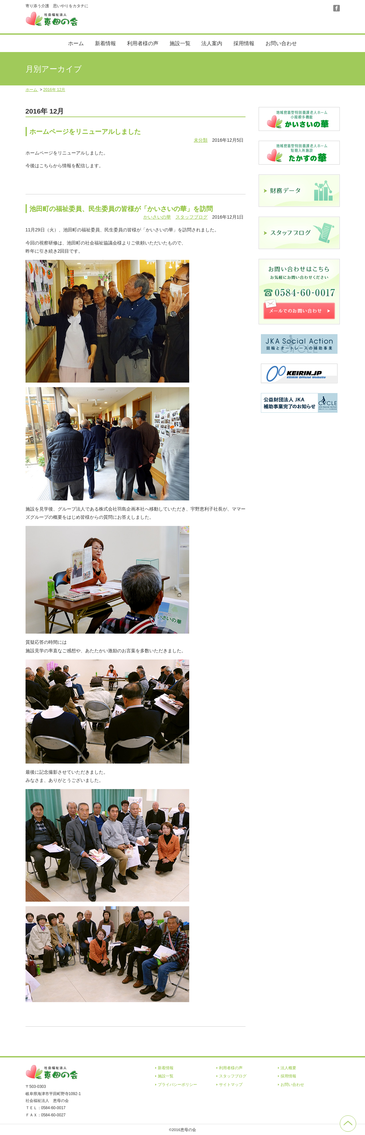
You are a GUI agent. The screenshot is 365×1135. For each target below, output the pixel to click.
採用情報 (243, 43)
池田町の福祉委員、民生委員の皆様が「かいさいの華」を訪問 (121, 208)
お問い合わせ (281, 43)
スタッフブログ (191, 217)
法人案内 (211, 43)
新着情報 (105, 43)
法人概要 (288, 1068)
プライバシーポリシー (177, 1084)
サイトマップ (231, 1084)
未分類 (201, 140)
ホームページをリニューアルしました (85, 131)
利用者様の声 (142, 43)
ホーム (76, 43)
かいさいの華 (157, 217)
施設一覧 (180, 43)
